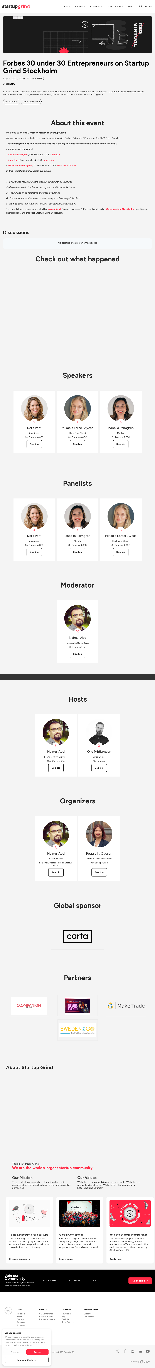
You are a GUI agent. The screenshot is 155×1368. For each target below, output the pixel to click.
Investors (21, 1314)
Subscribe (138, 1280)
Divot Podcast (68, 1322)
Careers (87, 1314)
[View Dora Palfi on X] (34, 422)
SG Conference (46, 1314)
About (131, 6)
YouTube (65, 1319)
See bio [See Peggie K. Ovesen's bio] (99, 872)
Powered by (140, 1361)
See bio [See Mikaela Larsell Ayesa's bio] (77, 444)
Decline (15, 1351)
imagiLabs (48, 160)
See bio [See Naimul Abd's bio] (77, 653)
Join (66, 6)
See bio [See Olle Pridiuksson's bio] (99, 767)
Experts (20, 1317)
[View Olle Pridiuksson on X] (99, 745)
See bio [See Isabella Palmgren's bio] (120, 444)
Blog (64, 1317)
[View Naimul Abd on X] (77, 631)
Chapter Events (46, 1317)
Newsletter (66, 1314)
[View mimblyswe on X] (120, 422)
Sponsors (21, 1322)
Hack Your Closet (66, 165)
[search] (141, 6)
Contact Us (89, 1317)
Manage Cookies (26, 1359)
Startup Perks (115, 6)
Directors (21, 1325)
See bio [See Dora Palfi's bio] (34, 444)
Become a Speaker (47, 1319)
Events (79, 6)
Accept (37, 1351)
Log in (148, 6)
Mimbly (56, 154)
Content (95, 6)
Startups (20, 1319)
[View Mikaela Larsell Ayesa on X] (77, 422)
